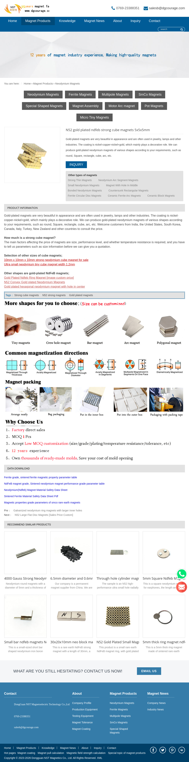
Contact (154, 21)
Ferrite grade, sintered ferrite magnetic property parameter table (40, 477)
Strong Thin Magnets (80, 180)
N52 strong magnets (54, 295)
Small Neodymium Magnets (83, 185)
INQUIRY (76, 164)
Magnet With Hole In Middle (122, 185)
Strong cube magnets (26, 295)
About (117, 21)
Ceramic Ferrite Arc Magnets (124, 195)
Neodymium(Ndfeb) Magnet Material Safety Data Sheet (35, 489)
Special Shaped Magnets (44, 106)
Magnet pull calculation (51, 752)
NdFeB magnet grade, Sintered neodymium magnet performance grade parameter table (54, 483)
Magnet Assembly (86, 106)
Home (12, 21)
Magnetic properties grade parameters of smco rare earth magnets (42, 502)
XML (99, 757)
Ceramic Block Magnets (161, 195)
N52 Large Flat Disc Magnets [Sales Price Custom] (44, 514)
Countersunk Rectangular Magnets (128, 190)
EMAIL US (149, 671)
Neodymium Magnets (67, 83)
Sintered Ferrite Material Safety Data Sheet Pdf (31, 496)
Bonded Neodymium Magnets (85, 190)
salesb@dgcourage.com (167, 8)
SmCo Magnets (150, 94)
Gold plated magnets (80, 295)
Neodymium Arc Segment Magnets (118, 180)
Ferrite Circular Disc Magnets (84, 195)
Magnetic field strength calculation (86, 752)
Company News (156, 703)
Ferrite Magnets (80, 94)
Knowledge (67, 21)
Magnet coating (26, 752)
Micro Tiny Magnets (94, 117)
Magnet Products (37, 21)
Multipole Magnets (115, 94)
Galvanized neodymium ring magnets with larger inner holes (47, 510)
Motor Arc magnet (122, 106)
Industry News (155, 709)
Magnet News (94, 21)
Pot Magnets (154, 106)
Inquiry (135, 21)
